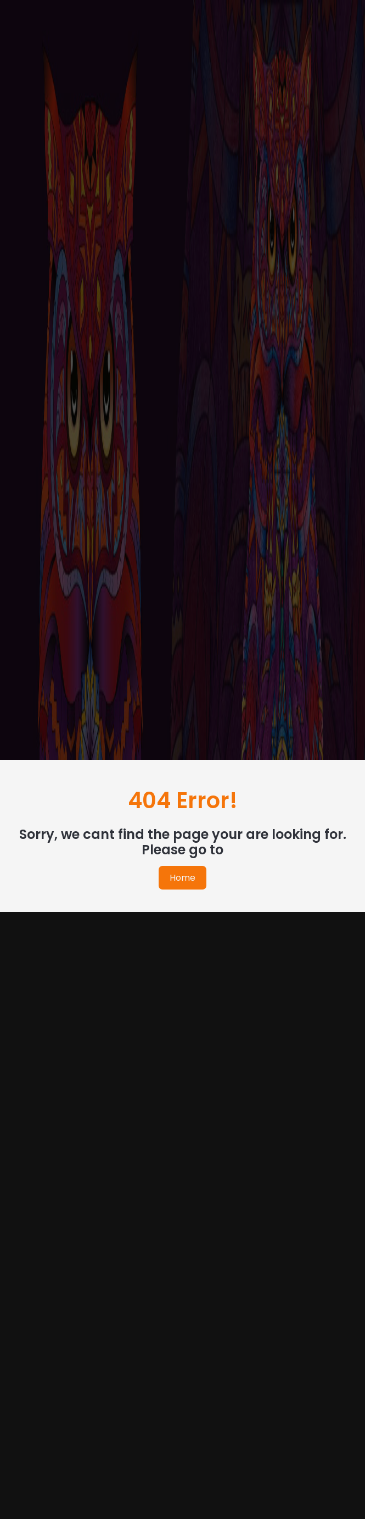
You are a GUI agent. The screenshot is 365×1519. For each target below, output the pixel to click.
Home (182, 877)
